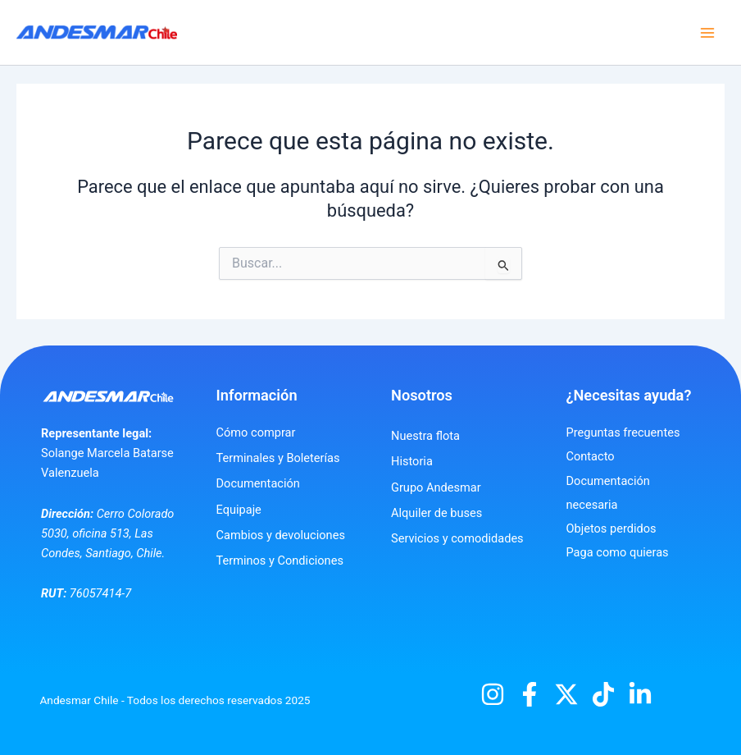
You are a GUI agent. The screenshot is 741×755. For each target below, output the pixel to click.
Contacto (590, 456)
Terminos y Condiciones (279, 560)
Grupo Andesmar (436, 487)
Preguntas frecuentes (623, 432)
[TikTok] (603, 694)
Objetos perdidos (611, 528)
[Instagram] (492, 694)
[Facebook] (529, 694)
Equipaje (238, 509)
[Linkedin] (640, 694)
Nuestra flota (425, 435)
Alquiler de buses (436, 513)
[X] (566, 694)
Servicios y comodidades (457, 538)
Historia (412, 461)
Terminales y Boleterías (278, 458)
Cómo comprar (256, 432)
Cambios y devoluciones (280, 535)
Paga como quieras (617, 552)
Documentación (258, 483)
